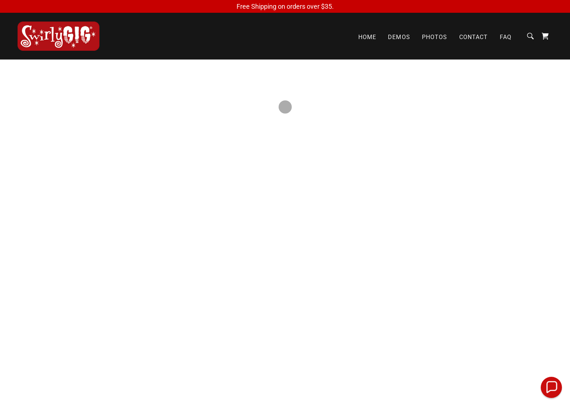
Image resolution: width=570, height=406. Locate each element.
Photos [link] (435, 37)
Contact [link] (473, 37)
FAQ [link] (506, 37)
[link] (58, 35)
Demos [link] (399, 37)
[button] (545, 36)
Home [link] (367, 37)
